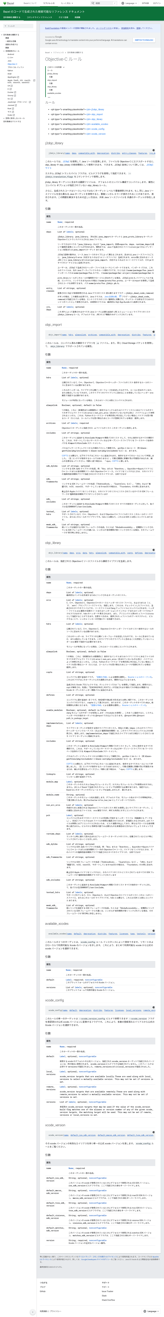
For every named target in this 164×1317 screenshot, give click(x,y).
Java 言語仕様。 (111, 297)
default (77, 933)
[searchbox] (18, 26)
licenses (123, 933)
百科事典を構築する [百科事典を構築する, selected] (11, 17)
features (142, 153)
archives (92, 334)
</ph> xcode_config (94, 129)
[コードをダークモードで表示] (153, 150)
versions (152, 933)
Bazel (47, 53)
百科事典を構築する (75, 53)
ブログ (43, 1287)
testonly (141, 933)
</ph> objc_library (93, 119)
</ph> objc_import (94, 114)
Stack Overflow (108, 1300)
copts (130, 553)
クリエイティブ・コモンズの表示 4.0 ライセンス (98, 1257)
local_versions (133, 1010)
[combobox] (103, 3)
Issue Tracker (107, 1291)
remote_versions (151, 1010)
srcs (78, 553)
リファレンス (58, 53)
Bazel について (30, 3)
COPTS (65, 456)
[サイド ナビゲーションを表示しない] (32, 1312)
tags (132, 933)
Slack (104, 1296)
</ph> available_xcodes (96, 124)
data (85, 553)
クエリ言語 (63, 17)
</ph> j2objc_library (94, 109)
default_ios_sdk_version (83, 1135)
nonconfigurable (93, 979)
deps (74, 153)
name (67, 153)
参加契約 (125, 28)
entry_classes (129, 153)
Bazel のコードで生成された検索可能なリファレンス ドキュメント (44, 11)
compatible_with (86, 153)
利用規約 (43, 1311)
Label (69, 781)
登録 (138, 28)
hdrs (71, 334)
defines (139, 553)
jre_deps (153, 153)
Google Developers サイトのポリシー (96, 1259)
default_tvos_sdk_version (140, 1135)
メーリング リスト (104, 28)
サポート (106, 1287)
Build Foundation (52, 28)
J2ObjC (66, 161)
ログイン (157, 3)
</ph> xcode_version (95, 134)
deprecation (103, 153)
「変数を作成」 (102, 677)
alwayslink (80, 334)
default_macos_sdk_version (111, 1135)
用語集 (77, 17)
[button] (18, 34)
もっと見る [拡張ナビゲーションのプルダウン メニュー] (66, 3)
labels (69, 231)
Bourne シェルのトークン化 (140, 677)
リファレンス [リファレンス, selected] (49, 3)
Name (60, 222)
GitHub (145, 3)
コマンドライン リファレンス (39, 17)
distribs (115, 153)
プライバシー (55, 1311)
